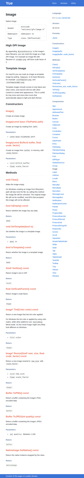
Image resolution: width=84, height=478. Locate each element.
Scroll (54, 235)
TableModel (57, 257)
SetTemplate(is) (58, 71)
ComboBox (56, 131)
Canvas (55, 122)
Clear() (55, 64)
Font (54, 156)
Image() (55, 48)
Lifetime (55, 175)
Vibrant (55, 270)
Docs (54, 3)
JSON (54, 38)
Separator (56, 238)
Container (56, 134)
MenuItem (56, 191)
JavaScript (66, 18)
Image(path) (57, 51)
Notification (56, 200)
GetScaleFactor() (59, 80)
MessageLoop (58, 194)
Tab (53, 251)
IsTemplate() (57, 74)
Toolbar (55, 263)
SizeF (8, 283)
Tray (54, 267)
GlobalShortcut (58, 163)
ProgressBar (57, 213)
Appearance (57, 109)
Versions (63, 3)
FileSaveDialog (58, 153)
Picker (54, 210)
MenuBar (56, 185)
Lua (58, 18)
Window (55, 276)
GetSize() (56, 77)
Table (54, 254)
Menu (54, 181)
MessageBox (57, 197)
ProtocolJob (57, 222)
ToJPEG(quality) (58, 93)
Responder (56, 229)
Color (12, 338)
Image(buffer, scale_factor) (63, 54)
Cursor (55, 137)
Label (54, 172)
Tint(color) (56, 83)
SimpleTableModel (59, 241)
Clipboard (56, 125)
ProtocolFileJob (58, 219)
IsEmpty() (56, 68)
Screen (55, 232)
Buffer (9, 411)
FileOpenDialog (58, 150)
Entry (54, 144)
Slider (54, 244)
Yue (9, 3)
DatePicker (56, 141)
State (54, 248)
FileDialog (56, 147)
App (54, 106)
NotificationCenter (59, 204)
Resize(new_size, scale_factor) (64, 86)
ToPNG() (55, 90)
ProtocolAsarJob (59, 216)
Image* (9, 348)
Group (54, 166)
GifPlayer (56, 160)
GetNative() (57, 96)
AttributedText (57, 112)
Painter (55, 207)
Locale (55, 178)
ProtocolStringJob (59, 226)
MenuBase (56, 188)
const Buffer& (16, 163)
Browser (55, 115)
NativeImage (11, 465)
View (54, 273)
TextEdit (55, 260)
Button (55, 119)
